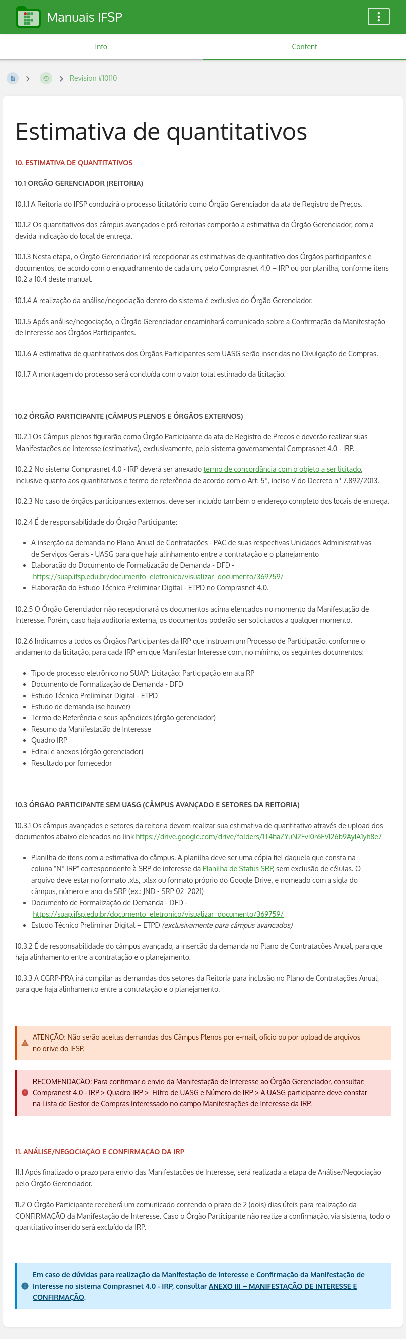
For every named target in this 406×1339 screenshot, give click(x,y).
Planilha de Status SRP (238, 868)
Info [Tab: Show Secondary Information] (101, 46)
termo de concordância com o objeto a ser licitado (282, 469)
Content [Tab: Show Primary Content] (304, 46)
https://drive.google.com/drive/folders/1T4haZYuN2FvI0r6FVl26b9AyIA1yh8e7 (259, 836)
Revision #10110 (93, 78)
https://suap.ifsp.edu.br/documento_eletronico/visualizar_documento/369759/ (158, 576)
